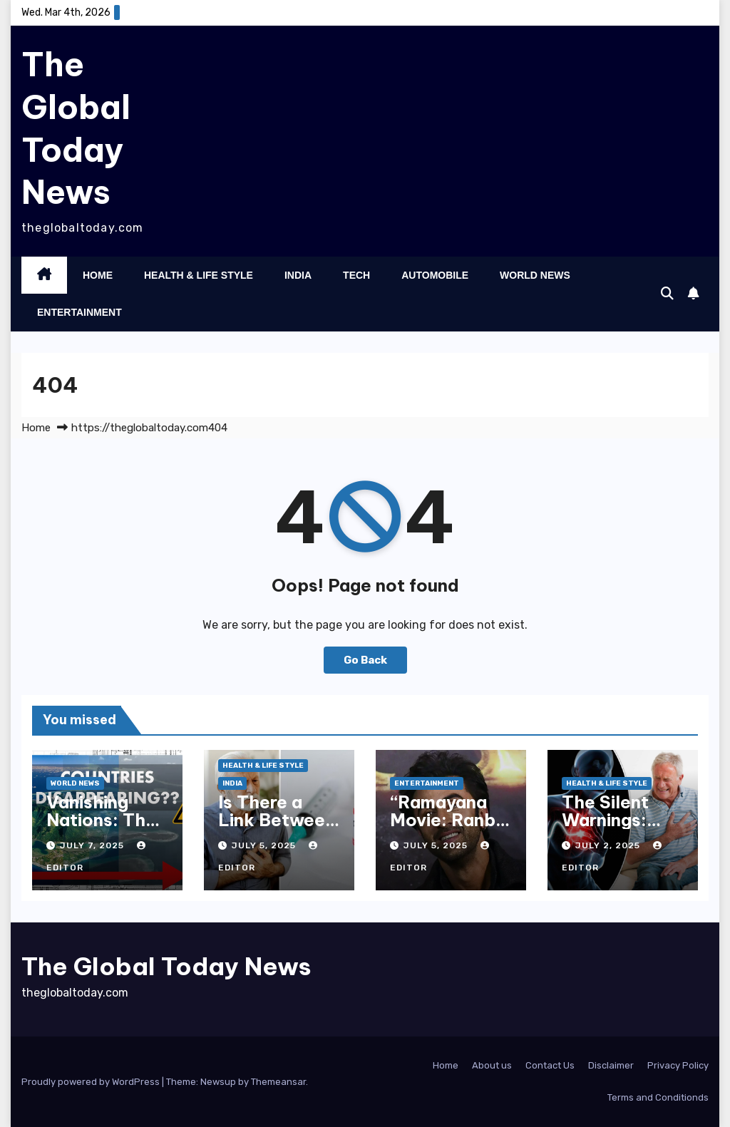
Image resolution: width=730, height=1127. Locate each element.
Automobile (434, 275)
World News (535, 275)
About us (492, 1065)
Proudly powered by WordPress (91, 1081)
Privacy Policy (678, 1065)
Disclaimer (611, 1065)
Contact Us (550, 1065)
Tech (356, 275)
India (298, 275)
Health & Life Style (198, 275)
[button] (667, 294)
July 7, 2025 (93, 845)
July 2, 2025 (609, 845)
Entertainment (79, 312)
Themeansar (278, 1081)
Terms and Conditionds (658, 1097)
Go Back (365, 660)
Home (98, 275)
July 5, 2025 (265, 845)
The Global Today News (75, 127)
